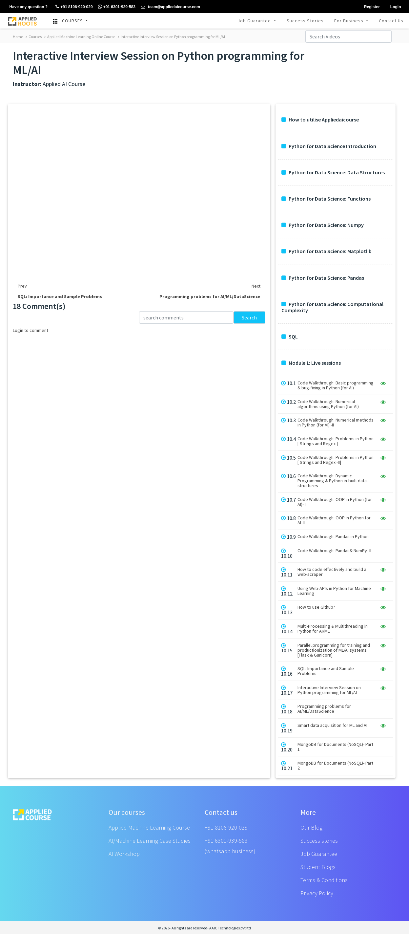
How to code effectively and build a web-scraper (331, 572)
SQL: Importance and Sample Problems (325, 671)
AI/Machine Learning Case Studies (150, 840)
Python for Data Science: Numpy (322, 225)
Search (249, 317)
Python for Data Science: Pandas (322, 278)
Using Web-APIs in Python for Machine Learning (334, 591)
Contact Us (391, 21)
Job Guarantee (254, 21)
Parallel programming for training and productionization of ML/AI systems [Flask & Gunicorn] (333, 650)
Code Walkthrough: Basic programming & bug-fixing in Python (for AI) (335, 385)
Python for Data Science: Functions (326, 199)
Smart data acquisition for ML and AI (332, 725)
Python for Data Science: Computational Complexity (332, 307)
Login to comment (30, 330)
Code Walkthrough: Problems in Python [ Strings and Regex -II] (335, 460)
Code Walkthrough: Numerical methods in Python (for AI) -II (335, 422)
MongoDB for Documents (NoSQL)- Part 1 (335, 747)
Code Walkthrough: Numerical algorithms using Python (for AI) (328, 404)
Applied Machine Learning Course (149, 827)
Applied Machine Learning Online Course (79, 36)
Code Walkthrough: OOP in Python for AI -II (334, 520)
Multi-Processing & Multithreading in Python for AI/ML (332, 629)
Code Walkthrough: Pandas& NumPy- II (334, 550)
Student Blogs (318, 867)
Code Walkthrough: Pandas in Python (333, 536)
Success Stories (305, 21)
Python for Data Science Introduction (328, 146)
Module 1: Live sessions (311, 363)
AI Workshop (124, 854)
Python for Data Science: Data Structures (333, 172)
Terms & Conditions (324, 880)
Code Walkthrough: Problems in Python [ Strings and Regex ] (335, 441)
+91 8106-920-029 (226, 827)
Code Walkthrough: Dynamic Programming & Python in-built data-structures (332, 480)
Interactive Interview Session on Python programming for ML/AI (171, 36)
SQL (289, 337)
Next (256, 286)
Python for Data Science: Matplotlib (326, 251)
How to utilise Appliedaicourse (320, 120)
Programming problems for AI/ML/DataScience (324, 709)
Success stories (319, 840)
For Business (349, 21)
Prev (22, 286)
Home (18, 36)
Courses (34, 36)
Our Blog (311, 827)
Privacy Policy (316, 893)
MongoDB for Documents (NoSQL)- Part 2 (335, 766)
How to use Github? (316, 607)
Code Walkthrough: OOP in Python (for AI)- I (334, 502)
